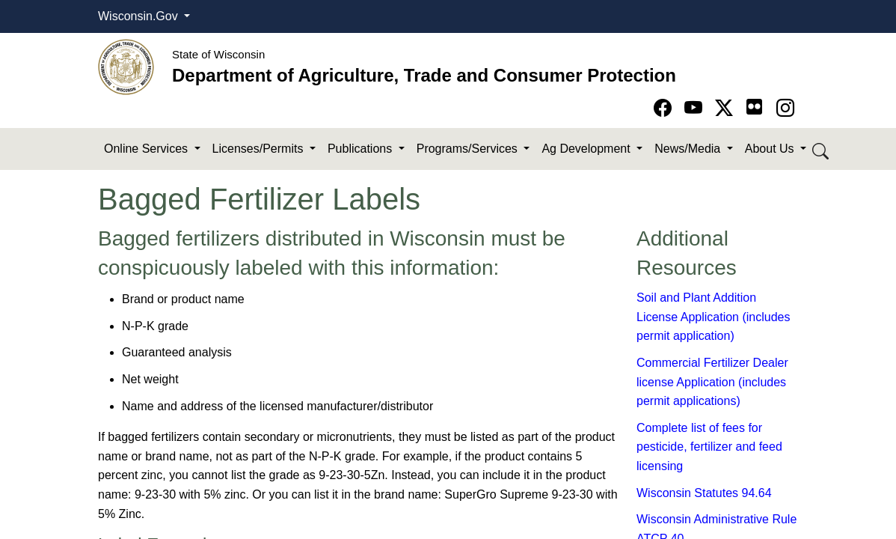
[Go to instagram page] (785, 108)
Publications (362, 148)
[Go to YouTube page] (696, 108)
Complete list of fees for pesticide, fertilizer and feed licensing (709, 446)
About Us (771, 148)
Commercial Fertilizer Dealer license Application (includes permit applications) (712, 381)
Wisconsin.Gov (139, 16)
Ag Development (587, 148)
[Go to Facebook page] (665, 108)
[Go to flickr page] (754, 107)
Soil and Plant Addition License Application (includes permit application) (713, 316)
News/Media (688, 148)
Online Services (147, 148)
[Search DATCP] (821, 149)
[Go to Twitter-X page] (726, 108)
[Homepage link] (126, 66)
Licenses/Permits (259, 148)
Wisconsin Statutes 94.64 (704, 493)
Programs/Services (469, 148)
